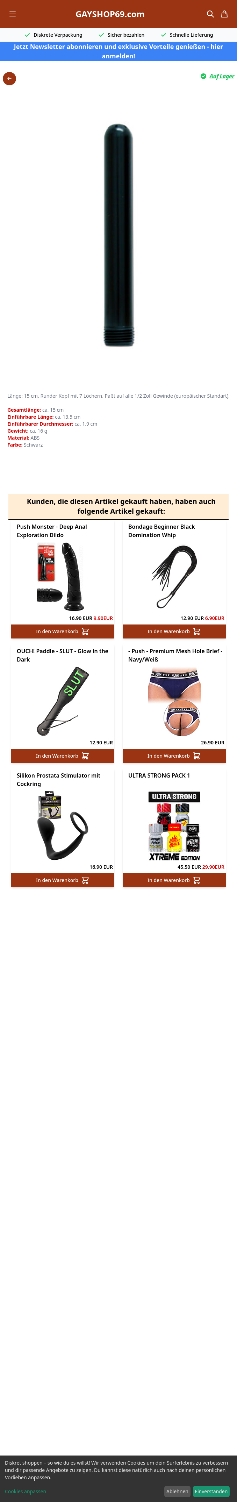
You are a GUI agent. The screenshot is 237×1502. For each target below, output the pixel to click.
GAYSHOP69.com (110, 14)
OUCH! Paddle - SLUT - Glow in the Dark (62, 667)
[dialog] (118, 1479)
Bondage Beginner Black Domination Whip (161, 543)
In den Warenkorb (62, 644)
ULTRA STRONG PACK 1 (159, 788)
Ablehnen (177, 1491)
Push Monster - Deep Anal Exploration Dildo (52, 543)
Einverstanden (211, 1491)
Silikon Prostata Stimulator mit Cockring (58, 792)
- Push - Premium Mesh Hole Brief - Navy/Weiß (175, 667)
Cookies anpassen (25, 1491)
